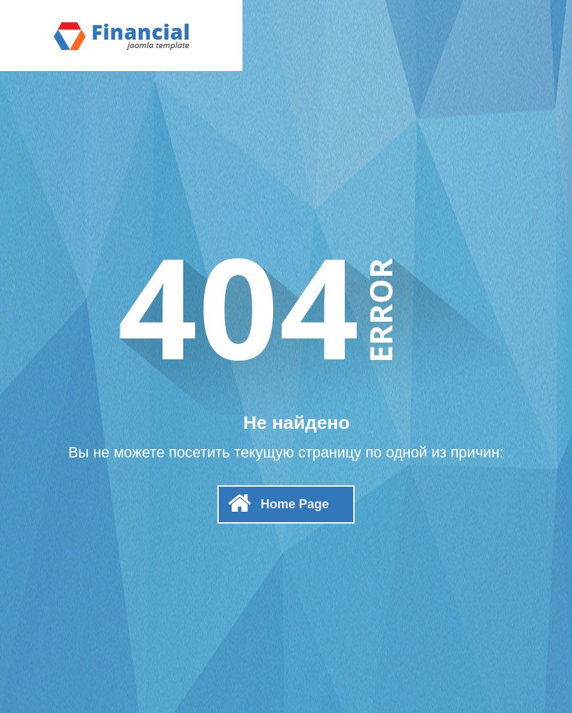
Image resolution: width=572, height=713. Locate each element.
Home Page (295, 504)
